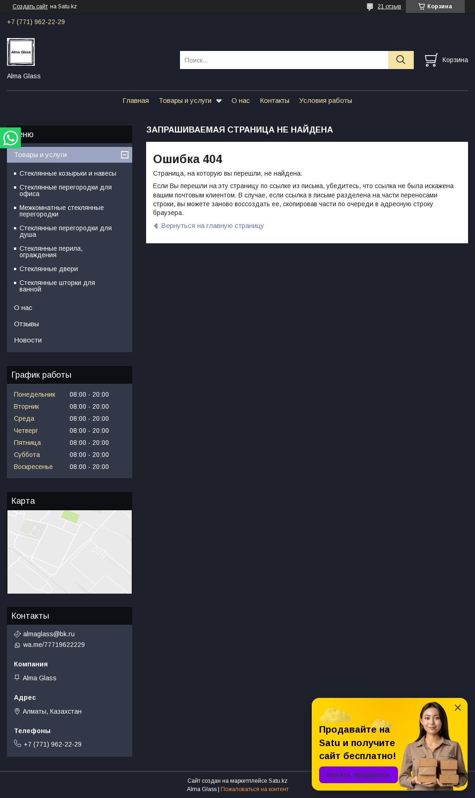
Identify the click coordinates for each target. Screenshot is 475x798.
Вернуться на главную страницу (212, 225)
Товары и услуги (185, 100)
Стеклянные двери (48, 268)
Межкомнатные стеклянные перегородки (61, 211)
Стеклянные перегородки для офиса (65, 190)
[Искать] (401, 60)
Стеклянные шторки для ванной (57, 286)
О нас (240, 100)
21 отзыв (389, 6)
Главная (135, 100)
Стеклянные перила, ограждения (51, 252)
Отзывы (26, 324)
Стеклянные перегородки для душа (65, 231)
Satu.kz (278, 781)
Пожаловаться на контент (255, 789)
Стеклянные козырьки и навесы (67, 173)
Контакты (274, 100)
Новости (28, 340)
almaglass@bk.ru (49, 634)
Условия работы (325, 100)
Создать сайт (30, 6)
